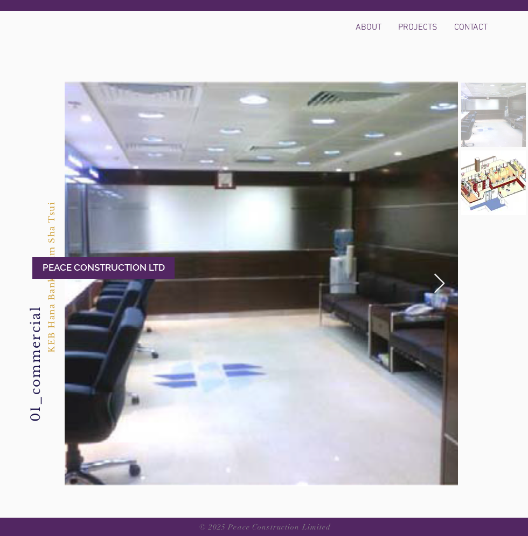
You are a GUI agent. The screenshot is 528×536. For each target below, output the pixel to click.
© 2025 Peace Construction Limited (265, 527)
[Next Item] (439, 283)
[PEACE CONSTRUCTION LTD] (103, 268)
